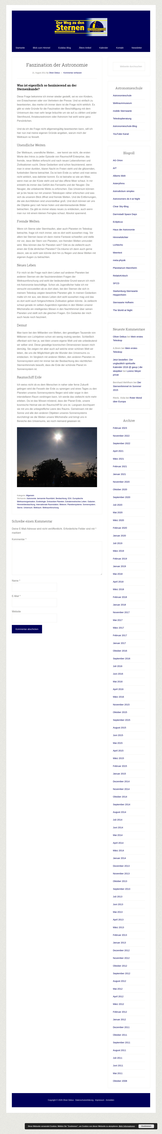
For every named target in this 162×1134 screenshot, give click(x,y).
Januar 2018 (119, 621)
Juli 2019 (117, 559)
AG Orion (118, 176)
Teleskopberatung (122, 134)
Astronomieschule (122, 111)
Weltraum (37, 524)
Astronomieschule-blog (81, 35)
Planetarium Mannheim (125, 284)
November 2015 (121, 720)
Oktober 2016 (120, 667)
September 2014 (121, 820)
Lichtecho (118, 261)
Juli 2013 (117, 912)
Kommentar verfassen (72, 89)
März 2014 (118, 866)
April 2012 (118, 1012)
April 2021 (118, 467)
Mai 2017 (118, 636)
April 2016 (118, 705)
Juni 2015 (118, 751)
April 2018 (118, 597)
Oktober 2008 (120, 1097)
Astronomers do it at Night (126, 215)
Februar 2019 (120, 574)
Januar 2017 (119, 659)
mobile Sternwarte (122, 127)
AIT (115, 184)
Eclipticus (118, 238)
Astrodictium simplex (123, 207)
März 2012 (118, 1020)
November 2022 (121, 452)
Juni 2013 (118, 920)
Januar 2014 (119, 874)
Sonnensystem (89, 521)
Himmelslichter (120, 253)
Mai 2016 (118, 697)
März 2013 (118, 943)
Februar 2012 (120, 1028)
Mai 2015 (118, 759)
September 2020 (121, 513)
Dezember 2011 (121, 1043)
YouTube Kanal (121, 150)
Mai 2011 (118, 1089)
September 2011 (121, 1058)
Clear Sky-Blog (121, 222)
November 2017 (121, 628)
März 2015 (118, 774)
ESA (69, 515)
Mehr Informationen (127, 1126)
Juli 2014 (117, 836)
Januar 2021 (119, 490)
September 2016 (121, 674)
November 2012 (121, 974)
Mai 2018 (118, 590)
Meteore (63, 521)
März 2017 (118, 644)
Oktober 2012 (120, 981)
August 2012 (119, 997)
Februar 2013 (120, 951)
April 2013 (118, 935)
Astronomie (31, 515)
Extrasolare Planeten (55, 518)
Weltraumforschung (51, 524)
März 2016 (118, 713)
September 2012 (121, 989)
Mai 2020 (118, 528)
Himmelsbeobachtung (26, 521)
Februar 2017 (120, 651)
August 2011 (119, 1066)
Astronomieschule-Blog (125, 142)
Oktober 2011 (120, 1051)
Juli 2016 (117, 682)
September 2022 (121, 459)
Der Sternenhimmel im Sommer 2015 (127, 402)
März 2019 (118, 567)
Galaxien (91, 518)
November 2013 (121, 889)
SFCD (116, 299)
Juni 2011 (118, 1081)
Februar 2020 (120, 544)
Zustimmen (146, 1126)
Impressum (99, 1116)
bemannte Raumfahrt (46, 515)
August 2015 (119, 743)
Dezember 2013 (121, 882)
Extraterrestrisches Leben (76, 518)
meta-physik (119, 276)
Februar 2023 (120, 444)
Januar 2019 (119, 582)
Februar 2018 (120, 613)
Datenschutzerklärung (84, 1116)
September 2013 (121, 905)
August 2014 (119, 828)
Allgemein (30, 512)
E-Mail (16, 612)
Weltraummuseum (122, 119)
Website (16, 627)
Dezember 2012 (121, 966)
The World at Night (122, 326)
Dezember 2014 (121, 797)
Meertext (117, 268)
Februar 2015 (120, 782)
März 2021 (118, 475)
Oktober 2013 (120, 897)
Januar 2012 (119, 1035)
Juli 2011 (117, 1074)
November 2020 (121, 498)
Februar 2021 (120, 482)
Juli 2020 (117, 521)
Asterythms (119, 199)
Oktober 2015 (120, 728)
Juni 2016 (118, 690)
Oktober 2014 (120, 812)
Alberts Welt (119, 192)
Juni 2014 (118, 843)
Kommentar (19, 555)
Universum (28, 524)
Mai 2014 (118, 851)
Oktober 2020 (120, 505)
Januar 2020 (119, 551)
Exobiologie (41, 518)
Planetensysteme (74, 521)
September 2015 (121, 736)
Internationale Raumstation (47, 521)
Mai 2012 (118, 1005)
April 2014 (118, 859)
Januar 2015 (119, 789)
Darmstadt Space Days (125, 230)
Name (16, 597)
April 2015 (118, 766)
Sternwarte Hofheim (123, 318)
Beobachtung (61, 515)
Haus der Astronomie (124, 245)
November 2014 (121, 805)
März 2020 (118, 536)
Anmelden (110, 1116)
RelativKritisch (120, 291)
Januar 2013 (119, 958)
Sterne (19, 524)
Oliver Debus (119, 352)
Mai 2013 (118, 928)
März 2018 (118, 605)
